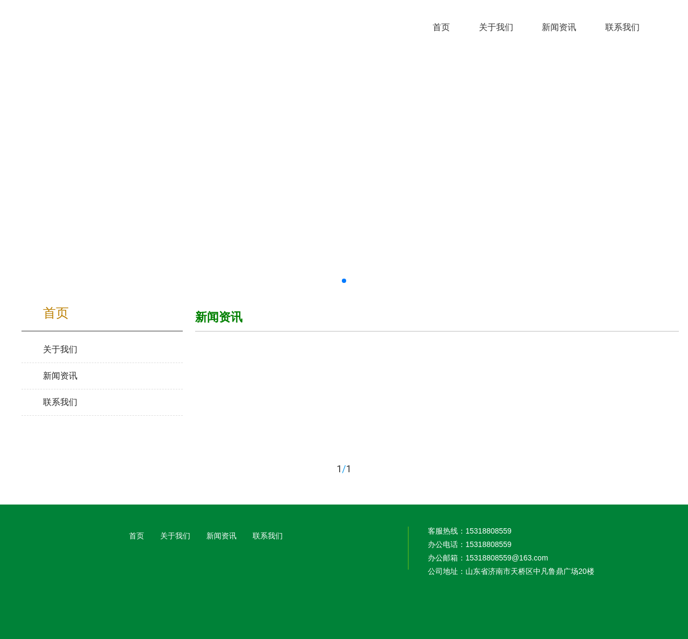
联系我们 (268, 535)
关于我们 (175, 535)
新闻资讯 (221, 535)
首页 (136, 535)
